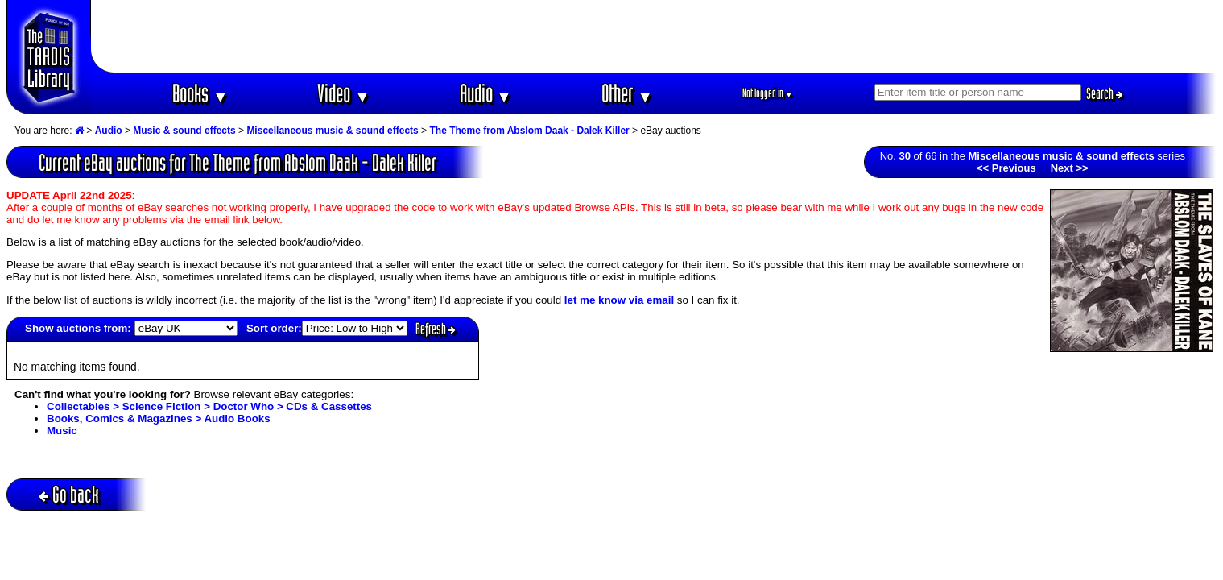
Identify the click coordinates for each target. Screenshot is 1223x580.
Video (343, 93)
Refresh (435, 329)
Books (200, 93)
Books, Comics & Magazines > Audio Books (159, 418)
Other (627, 93)
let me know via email (619, 300)
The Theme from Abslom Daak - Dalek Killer (529, 130)
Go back (69, 494)
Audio (486, 93)
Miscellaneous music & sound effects (332, 130)
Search (1104, 93)
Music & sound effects (184, 130)
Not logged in (767, 93)
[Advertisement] (654, 36)
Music (62, 431)
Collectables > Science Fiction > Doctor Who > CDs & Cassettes (209, 406)
